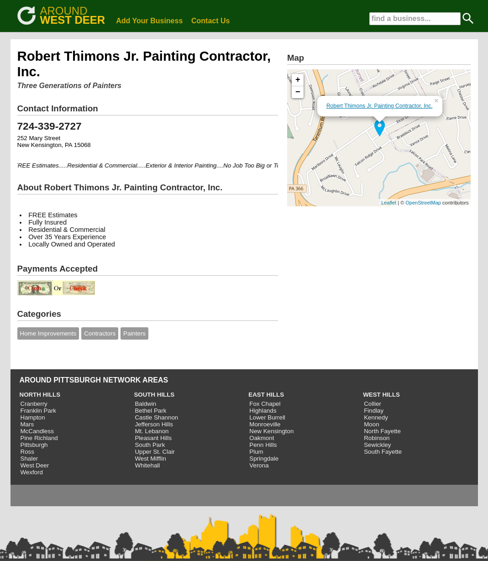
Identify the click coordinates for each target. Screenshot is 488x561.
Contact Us (210, 21)
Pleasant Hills (153, 438)
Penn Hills (263, 444)
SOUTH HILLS (154, 394)
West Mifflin (150, 458)
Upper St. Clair (154, 451)
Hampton (33, 417)
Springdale (263, 458)
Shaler (29, 458)
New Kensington (271, 431)
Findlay (373, 410)
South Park (150, 444)
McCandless (37, 431)
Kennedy (376, 417)
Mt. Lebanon (151, 431)
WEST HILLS (381, 394)
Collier (372, 403)
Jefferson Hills (154, 424)
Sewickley (377, 444)
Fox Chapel (264, 403)
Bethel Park (150, 410)
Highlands (262, 410)
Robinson (376, 438)
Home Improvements (48, 333)
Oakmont (261, 438)
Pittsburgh (34, 444)
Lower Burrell (267, 417)
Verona (258, 465)
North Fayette (382, 431)
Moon (371, 424)
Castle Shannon (156, 417)
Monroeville (264, 424)
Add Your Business (149, 21)
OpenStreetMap (423, 202)
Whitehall (147, 465)
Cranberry (34, 403)
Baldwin (145, 403)
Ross (27, 451)
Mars (27, 424)
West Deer (35, 465)
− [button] (297, 92)
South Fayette (383, 451)
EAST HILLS (266, 394)
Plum (256, 451)
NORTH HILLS (40, 394)
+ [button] (297, 79)
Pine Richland (39, 438)
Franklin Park (39, 410)
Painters (134, 333)
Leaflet (388, 202)
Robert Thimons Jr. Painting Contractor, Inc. (379, 106)
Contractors (99, 333)
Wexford (32, 472)
